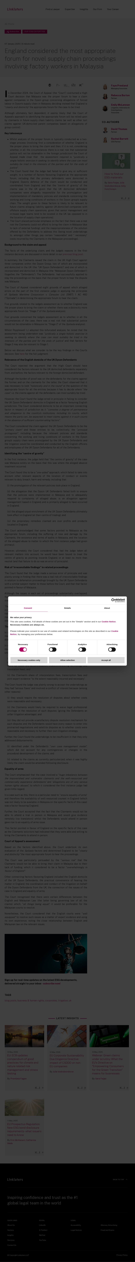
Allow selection (67, 660)
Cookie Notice (109, 621)
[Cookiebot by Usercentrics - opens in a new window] (113, 600)
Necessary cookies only (29, 660)
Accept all (106, 660)
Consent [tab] (28, 608)
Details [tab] (67, 608)
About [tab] (107, 608)
